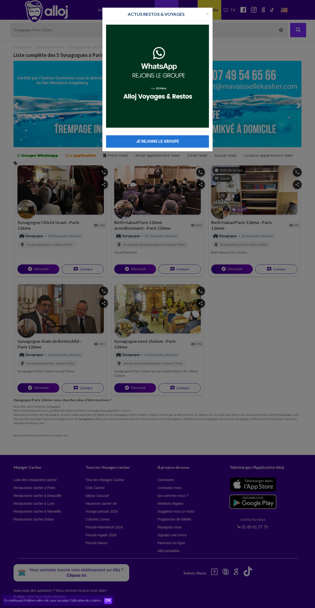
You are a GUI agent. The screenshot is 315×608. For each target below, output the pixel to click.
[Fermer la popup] (207, 13)
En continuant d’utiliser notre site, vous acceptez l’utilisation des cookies (52, 601)
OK (108, 601)
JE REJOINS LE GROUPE (157, 141)
